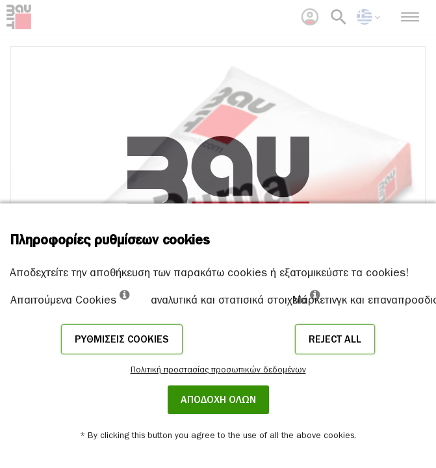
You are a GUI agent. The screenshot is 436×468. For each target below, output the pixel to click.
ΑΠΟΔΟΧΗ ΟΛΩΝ (218, 399)
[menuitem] (310, 17)
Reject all (335, 339)
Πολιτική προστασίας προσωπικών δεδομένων (218, 369)
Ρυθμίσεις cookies (122, 339)
